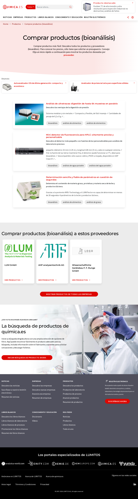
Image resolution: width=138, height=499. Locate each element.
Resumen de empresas (41, 398)
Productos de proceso (72, 394)
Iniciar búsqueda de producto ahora (27, 357)
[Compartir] (128, 17)
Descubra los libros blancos (13, 416)
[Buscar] (70, 7)
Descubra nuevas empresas (43, 389)
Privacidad (44, 484)
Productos (67, 420)
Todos (29, 7)
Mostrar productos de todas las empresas (69, 294)
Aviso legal (6, 484)
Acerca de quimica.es (54, 476)
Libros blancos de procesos (13, 425)
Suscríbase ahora (117, 401)
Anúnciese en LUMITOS (11, 476)
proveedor (69, 55)
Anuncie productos (71, 398)
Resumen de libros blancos (13, 433)
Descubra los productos (73, 385)
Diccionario (37, 416)
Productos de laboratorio (74, 389)
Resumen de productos (73, 402)
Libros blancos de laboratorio (14, 420)
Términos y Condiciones (25, 484)
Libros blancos (69, 425)
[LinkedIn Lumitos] (134, 484)
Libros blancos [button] (46, 17)
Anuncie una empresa (41, 394)
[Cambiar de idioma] (132, 17)
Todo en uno (68, 429)
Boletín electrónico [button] (95, 17)
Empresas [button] (18, 17)
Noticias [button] (7, 17)
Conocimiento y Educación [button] (68, 17)
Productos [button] (30, 17)
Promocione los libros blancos (15, 429)
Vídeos (35, 420)
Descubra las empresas (42, 385)
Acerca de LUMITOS (33, 476)
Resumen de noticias (10, 397)
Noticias (66, 416)
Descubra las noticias (11, 385)
